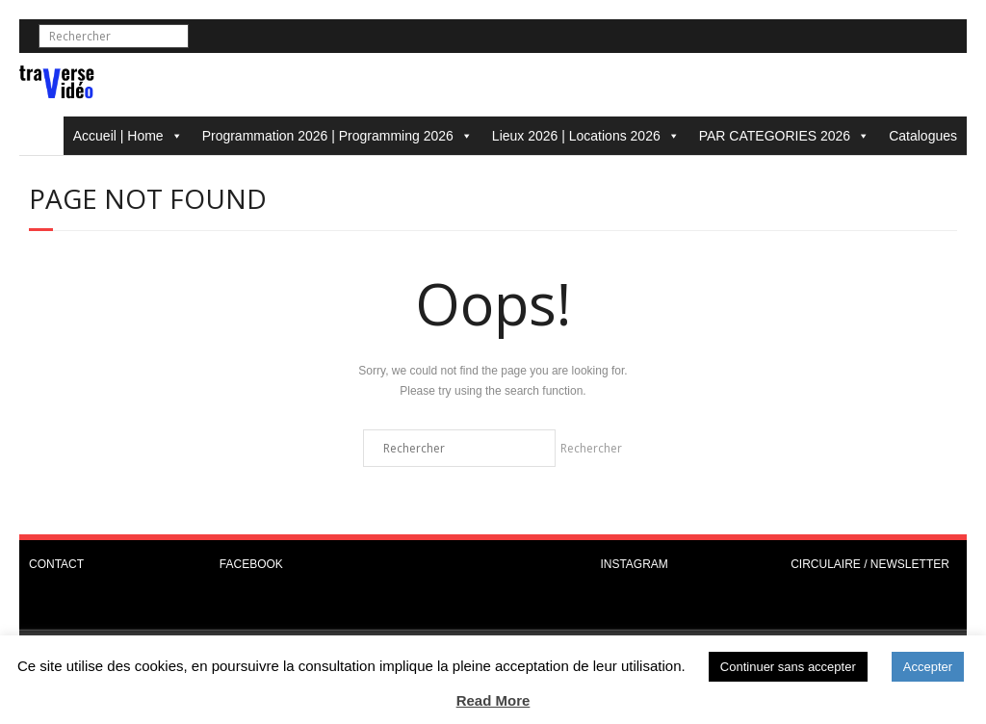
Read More (493, 700)
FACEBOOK (251, 564)
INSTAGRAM (633, 564)
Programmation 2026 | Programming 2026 (337, 135)
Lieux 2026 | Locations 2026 (586, 135)
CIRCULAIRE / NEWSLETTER (870, 564)
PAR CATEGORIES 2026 (784, 135)
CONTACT (56, 564)
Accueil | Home (128, 135)
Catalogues (923, 135)
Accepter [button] (927, 666)
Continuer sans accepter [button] (788, 666)
